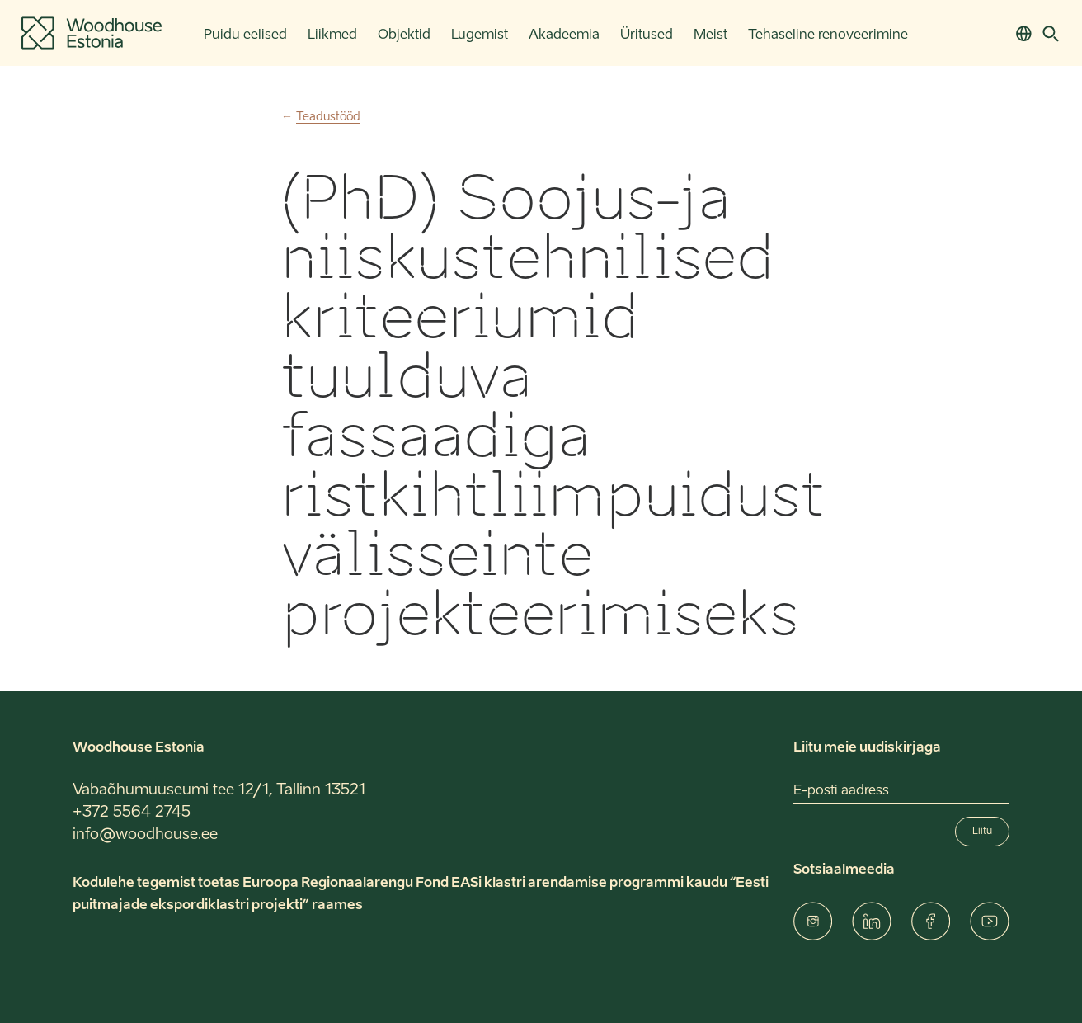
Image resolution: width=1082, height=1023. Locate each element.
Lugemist (479, 35)
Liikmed (332, 35)
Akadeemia (564, 35)
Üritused (646, 35)
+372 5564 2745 (132, 812)
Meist (710, 35)
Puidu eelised (245, 35)
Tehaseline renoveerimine (828, 35)
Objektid (404, 35)
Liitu (982, 832)
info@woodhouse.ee (145, 834)
